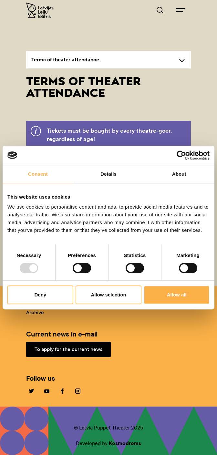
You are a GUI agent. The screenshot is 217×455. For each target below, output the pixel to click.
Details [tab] (108, 174)
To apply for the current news (68, 349)
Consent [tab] (38, 174)
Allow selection (108, 294)
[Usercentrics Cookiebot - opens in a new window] (181, 155)
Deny (40, 294)
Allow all (177, 294)
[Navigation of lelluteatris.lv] (180, 10)
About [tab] (179, 174)
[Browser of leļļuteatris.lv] (160, 10)
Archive (35, 312)
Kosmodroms (125, 443)
